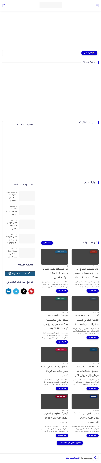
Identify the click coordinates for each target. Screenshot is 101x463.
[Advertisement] (50, 31)
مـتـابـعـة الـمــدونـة (19, 273)
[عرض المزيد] (47, 243)
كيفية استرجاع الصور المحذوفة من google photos (56, 418)
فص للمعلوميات (72, 458)
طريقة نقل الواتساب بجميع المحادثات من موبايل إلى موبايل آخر (87, 371)
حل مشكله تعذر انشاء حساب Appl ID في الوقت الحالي (55, 273)
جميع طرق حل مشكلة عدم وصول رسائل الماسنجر (86, 418)
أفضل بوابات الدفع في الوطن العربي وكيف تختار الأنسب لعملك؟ (86, 320)
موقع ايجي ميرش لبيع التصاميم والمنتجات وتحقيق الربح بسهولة (12, 198)
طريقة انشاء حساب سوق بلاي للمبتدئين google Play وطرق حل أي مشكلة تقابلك (55, 322)
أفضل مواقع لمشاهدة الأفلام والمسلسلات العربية (12, 226)
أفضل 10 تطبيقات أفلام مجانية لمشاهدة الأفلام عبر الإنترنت (11, 212)
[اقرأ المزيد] (93, 291)
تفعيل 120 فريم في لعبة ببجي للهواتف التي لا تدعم (54, 371)
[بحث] (4, 5)
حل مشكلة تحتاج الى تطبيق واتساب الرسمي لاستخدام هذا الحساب (86, 273)
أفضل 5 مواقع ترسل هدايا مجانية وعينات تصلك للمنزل (11, 240)
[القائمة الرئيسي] (97, 5)
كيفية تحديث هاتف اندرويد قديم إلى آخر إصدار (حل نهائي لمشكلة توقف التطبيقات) (11, 254)
